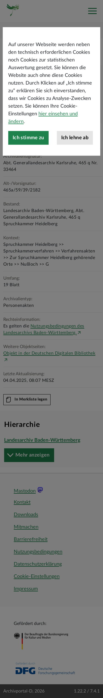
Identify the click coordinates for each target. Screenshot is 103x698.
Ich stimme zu (28, 154)
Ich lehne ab (74, 154)
